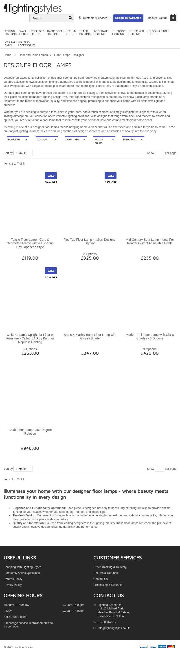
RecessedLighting (37, 33)
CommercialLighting (137, 33)
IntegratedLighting (101, 33)
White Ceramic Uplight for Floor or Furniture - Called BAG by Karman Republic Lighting (30, 338)
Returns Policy (13, 579)
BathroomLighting (54, 33)
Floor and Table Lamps (33, 55)
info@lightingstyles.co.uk (114, 628)
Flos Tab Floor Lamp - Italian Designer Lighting (90, 241)
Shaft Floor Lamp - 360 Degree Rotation (30, 431)
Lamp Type (76, 140)
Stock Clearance (128, 18)
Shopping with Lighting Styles (22, 567)
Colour (47, 140)
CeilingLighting (11, 33)
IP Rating (133, 140)
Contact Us (100, 579)
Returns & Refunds (105, 573)
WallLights (23, 33)
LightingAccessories (26, 44)
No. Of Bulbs (104, 141)
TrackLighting (85, 33)
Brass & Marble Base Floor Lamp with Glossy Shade (90, 336)
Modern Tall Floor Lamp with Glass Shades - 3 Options (150, 336)
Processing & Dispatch (108, 584)
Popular (18, 140)
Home (7, 55)
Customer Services (94, 18)
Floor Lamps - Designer (69, 55)
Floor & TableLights (159, 33)
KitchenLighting (70, 33)
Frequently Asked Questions (22, 573)
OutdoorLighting (119, 33)
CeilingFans (10, 44)
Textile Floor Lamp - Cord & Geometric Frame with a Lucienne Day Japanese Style (30, 243)
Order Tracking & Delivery (110, 567)
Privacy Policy (13, 584)
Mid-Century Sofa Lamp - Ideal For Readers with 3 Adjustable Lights (150, 241)
